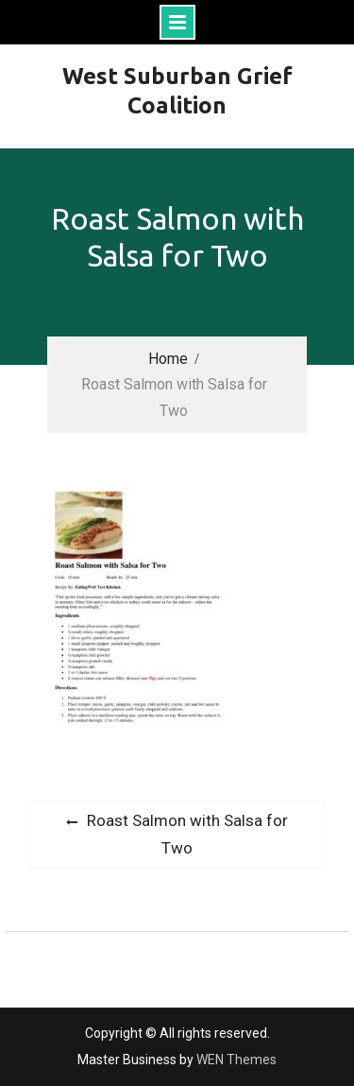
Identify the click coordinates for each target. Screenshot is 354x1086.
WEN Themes (236, 1059)
